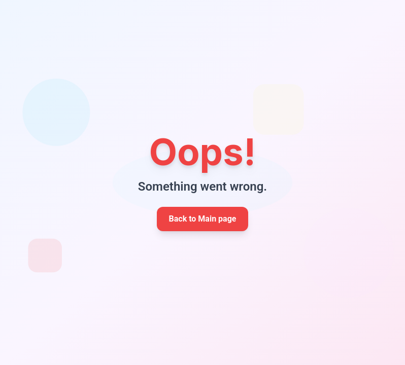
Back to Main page (203, 219)
